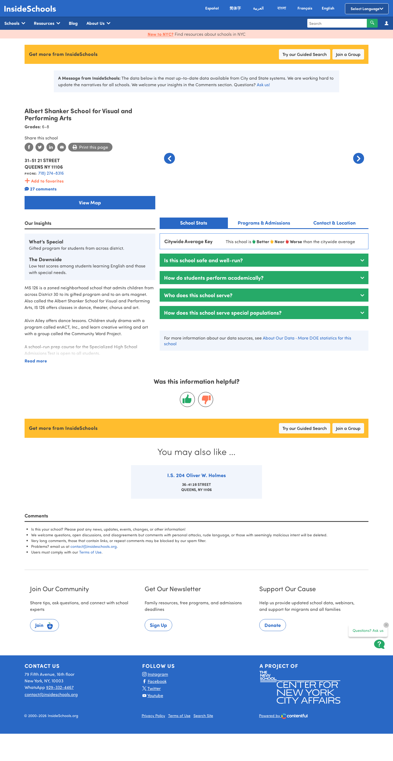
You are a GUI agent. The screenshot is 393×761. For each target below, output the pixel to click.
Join (44, 626)
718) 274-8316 (51, 173)
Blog (73, 23)
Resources (47, 23)
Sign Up (158, 625)
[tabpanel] (264, 292)
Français (304, 8)
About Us (98, 23)
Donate (272, 625)
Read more (36, 361)
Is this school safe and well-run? (203, 260)
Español (212, 8)
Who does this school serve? (198, 295)
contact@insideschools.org (93, 546)
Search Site (203, 715)
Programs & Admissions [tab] (264, 222)
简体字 (235, 8)
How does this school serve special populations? (223, 312)
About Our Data (278, 338)
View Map (90, 202)
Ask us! (263, 84)
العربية (258, 8)
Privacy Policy (153, 715)
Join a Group (348, 54)
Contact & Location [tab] (334, 222)
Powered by (283, 716)
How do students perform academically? (214, 277)
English (328, 8)
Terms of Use (90, 552)
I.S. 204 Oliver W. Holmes (196, 475)
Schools (14, 23)
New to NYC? (161, 34)
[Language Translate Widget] (367, 8)
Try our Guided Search (304, 54)
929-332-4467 (60, 687)
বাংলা (281, 8)
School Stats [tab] (193, 222)
